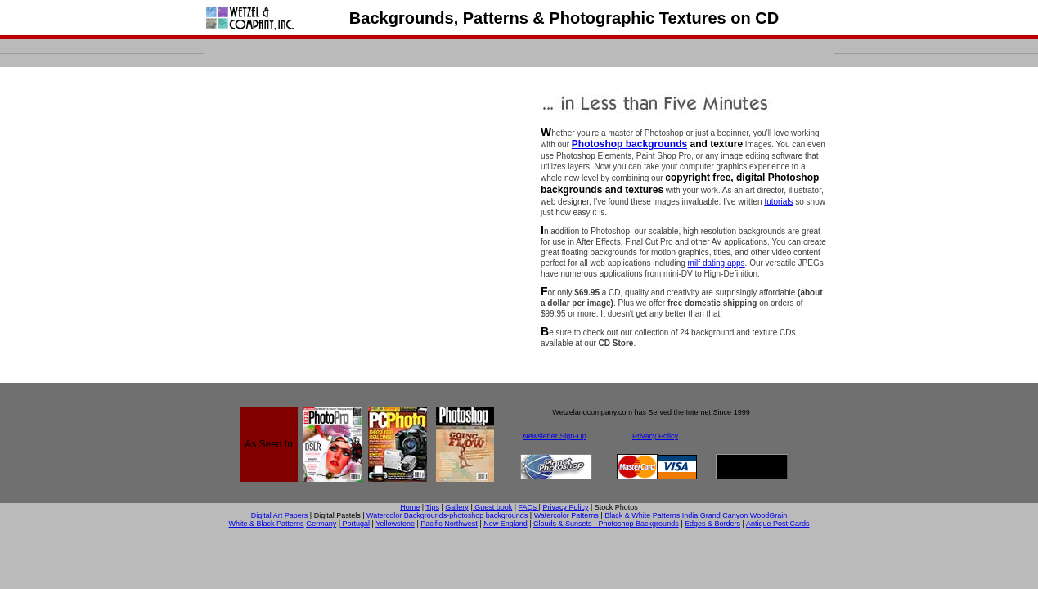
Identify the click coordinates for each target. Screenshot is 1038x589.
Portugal (355, 523)
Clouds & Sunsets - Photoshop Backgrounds (606, 523)
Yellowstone (395, 523)
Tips (432, 507)
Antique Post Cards (778, 523)
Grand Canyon (724, 515)
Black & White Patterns (642, 515)
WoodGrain (768, 515)
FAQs (529, 507)
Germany (321, 523)
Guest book (493, 507)
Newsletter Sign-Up (554, 436)
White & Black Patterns (266, 523)
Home (410, 507)
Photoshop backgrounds (629, 144)
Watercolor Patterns (566, 515)
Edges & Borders (712, 523)
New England (505, 523)
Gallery (457, 507)
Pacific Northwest (449, 523)
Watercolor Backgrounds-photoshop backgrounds (447, 515)
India (690, 515)
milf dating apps (716, 263)
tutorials (778, 201)
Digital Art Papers (279, 515)
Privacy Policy (655, 436)
